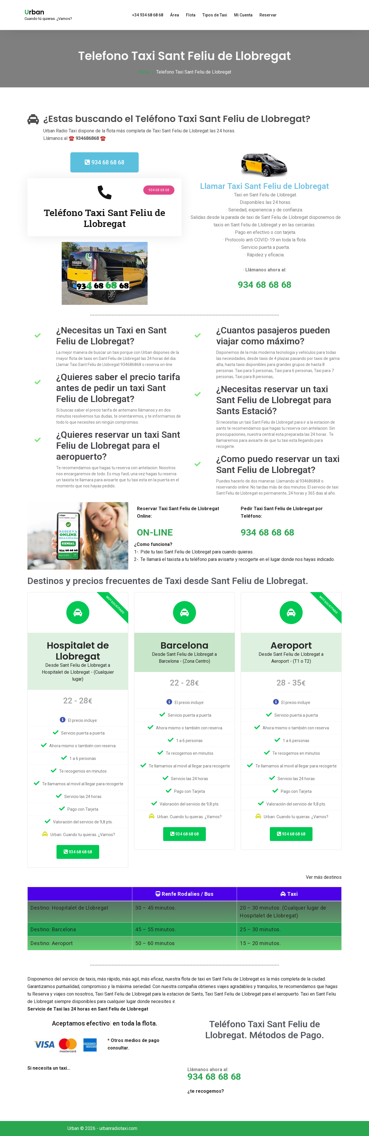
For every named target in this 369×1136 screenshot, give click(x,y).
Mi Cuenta (243, 15)
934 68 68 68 (78, 851)
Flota (190, 15)
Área (174, 15)
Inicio (143, 72)
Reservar (268, 15)
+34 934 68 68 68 (147, 15)
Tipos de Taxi (214, 15)
